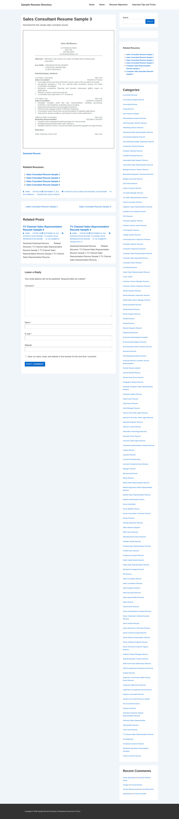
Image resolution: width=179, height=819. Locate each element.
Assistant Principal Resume (132, 156)
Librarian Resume (129, 455)
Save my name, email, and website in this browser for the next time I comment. (62, 356)
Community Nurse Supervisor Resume (136, 239)
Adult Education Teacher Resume (135, 123)
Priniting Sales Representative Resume (137, 546)
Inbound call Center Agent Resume (135, 413)
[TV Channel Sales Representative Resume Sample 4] (98, 233)
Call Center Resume (130, 183)
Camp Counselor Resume (132, 188)
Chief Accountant (140, 794)
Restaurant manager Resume (133, 569)
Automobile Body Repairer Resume (135, 160)
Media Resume (128, 478)
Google (125, 785)
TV (81, 242)
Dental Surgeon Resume (131, 314)
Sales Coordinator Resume (132, 583)
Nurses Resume (128, 518)
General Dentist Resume (131, 373)
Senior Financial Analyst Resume (134, 633)
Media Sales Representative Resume (136, 483)
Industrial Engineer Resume (133, 422)
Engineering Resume (130, 333)
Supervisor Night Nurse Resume (134, 685)
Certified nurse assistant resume (134, 211)
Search (125, 18)
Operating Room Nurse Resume (134, 537)
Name (27, 322)
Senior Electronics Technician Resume (136, 628)
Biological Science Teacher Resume (135, 169)
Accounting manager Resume (133, 100)
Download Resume (32, 153)
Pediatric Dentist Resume (132, 541)
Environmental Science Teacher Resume (137, 347)
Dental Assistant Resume (132, 291)
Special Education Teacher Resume (135, 659)
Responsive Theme (74, 811)
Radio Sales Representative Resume (136, 565)
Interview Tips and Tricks (144, 5)
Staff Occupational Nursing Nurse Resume (138, 668)
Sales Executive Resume (132, 593)
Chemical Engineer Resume (133, 221)
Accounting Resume (130, 104)
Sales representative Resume (133, 597)
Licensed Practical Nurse (132, 459)
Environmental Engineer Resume (134, 342)
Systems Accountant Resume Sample (136, 699)
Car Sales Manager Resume (133, 193)
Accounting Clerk (147, 789)
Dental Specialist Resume (132, 305)
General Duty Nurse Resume (133, 377)
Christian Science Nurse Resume (134, 225)
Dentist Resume (128, 319)
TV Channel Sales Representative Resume (138, 734)
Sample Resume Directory (36, 4)
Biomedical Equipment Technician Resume (138, 174)
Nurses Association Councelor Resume (137, 513)
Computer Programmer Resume (134, 249)
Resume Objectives (118, 5)
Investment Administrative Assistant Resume (138, 445)
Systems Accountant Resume (133, 694)
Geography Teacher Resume (133, 382)
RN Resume (127, 574)
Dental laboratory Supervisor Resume (136, 295)
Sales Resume (101, 192)
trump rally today (129, 778)
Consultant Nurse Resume (132, 263)
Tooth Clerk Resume (130, 730)
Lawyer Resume (128, 450)
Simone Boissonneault (131, 789)
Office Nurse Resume (130, 532)
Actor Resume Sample (131, 114)
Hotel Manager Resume (131, 408)
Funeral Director (136, 785)
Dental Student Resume (131, 309)
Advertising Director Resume (133, 127)
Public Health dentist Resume (133, 560)
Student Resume (129, 673)
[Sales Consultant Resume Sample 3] (51, 192)
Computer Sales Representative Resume (137, 253)
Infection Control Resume (132, 427)
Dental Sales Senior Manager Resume (136, 300)
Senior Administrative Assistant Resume (137, 611)
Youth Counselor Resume (132, 756)
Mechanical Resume (130, 473)
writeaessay (127, 794)
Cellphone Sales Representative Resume (137, 207)
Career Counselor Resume (132, 202)
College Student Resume (132, 235)
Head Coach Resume (130, 399)
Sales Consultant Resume (84, 192)
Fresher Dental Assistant (131, 368)
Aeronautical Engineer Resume (134, 137)
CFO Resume (128, 216)
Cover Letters (128, 277)
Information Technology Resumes (135, 431)
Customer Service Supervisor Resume (136, 286)
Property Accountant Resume (133, 555)
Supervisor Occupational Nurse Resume (137, 690)
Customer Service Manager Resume (136, 281)
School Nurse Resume (131, 607)
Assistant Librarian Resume (133, 151)
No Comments (28, 194)
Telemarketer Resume (131, 725)
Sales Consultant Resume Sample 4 (43, 181)
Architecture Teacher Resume (133, 146)
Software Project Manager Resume (135, 654)
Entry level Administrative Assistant (135, 337)
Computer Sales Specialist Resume (135, 258)
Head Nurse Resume (130, 403)
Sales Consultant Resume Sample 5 (43, 185)
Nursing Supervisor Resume (133, 523)
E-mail (27, 334)
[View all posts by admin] (26, 192)
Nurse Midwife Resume (131, 509)
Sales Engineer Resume (131, 588)
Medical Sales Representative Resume (137, 495)
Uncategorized (128, 739)
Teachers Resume (129, 708)
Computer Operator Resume (133, 244)
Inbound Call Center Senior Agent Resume (138, 417)
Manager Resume (129, 469)
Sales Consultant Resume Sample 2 (43, 178)
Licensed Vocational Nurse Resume (135, 464)
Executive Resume (129, 351)
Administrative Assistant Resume (134, 118)
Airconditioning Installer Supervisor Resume (138, 142)
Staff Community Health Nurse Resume (137, 663)
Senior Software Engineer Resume (135, 642)
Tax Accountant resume (131, 704)
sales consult (54, 194)
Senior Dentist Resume (131, 623)
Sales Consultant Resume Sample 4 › (95, 207)
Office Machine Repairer (131, 527)
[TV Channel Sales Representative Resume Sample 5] (51, 233)
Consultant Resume (130, 267)
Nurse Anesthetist (129, 504)
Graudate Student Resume (132, 394)
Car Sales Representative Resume (135, 197)
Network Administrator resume (133, 499)
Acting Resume (128, 109)
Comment (30, 286)
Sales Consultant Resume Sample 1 (43, 174)
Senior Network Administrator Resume (136, 637)
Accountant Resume (130, 95)
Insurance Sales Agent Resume (134, 441)
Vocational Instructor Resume (133, 744)
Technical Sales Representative (134, 720)
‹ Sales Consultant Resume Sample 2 (41, 207)
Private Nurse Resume (131, 551)
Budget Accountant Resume (133, 179)
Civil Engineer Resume (131, 230)
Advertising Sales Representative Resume (138, 132)
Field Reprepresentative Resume (134, 356)
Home (91, 5)
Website (28, 345)
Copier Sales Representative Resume (136, 272)
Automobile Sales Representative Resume (138, 165)
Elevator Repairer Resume (132, 328)
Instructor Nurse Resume (132, 436)
